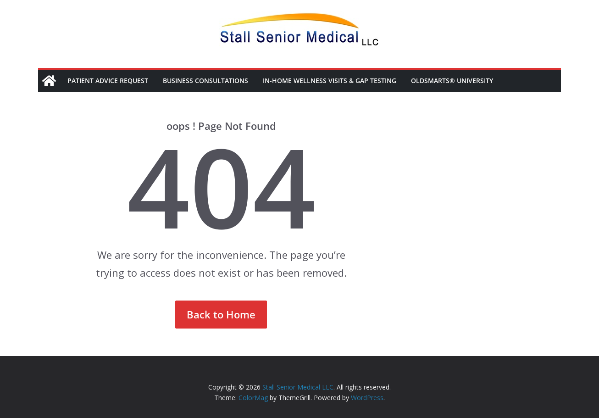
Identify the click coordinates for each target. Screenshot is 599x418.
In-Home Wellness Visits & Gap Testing (329, 80)
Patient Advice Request (107, 80)
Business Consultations (205, 80)
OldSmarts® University (452, 80)
